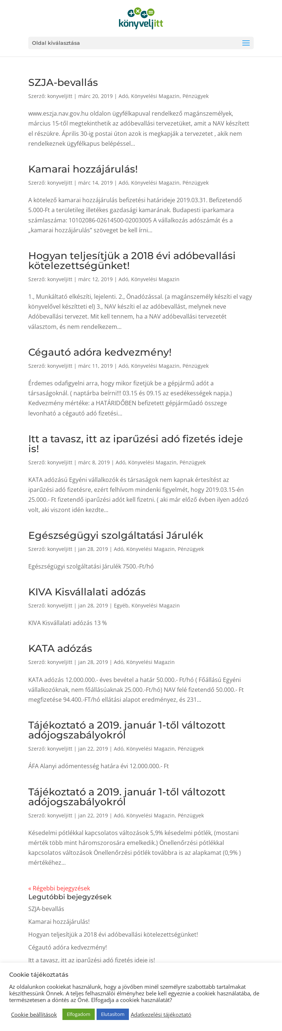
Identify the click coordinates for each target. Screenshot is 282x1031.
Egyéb (121, 605)
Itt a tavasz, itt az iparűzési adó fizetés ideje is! (135, 444)
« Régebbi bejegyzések (59, 888)
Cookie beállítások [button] (34, 1014)
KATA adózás (60, 648)
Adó (123, 95)
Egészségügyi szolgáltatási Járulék (115, 535)
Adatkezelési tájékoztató (161, 1014)
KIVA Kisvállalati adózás (87, 592)
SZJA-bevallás (63, 82)
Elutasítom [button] (112, 1014)
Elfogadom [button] (78, 1014)
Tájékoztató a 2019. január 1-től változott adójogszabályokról (126, 730)
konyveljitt (59, 95)
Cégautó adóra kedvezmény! (99, 352)
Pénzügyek (195, 95)
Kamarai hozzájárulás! (83, 169)
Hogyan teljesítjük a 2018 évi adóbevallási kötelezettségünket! (132, 261)
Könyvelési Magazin (155, 95)
